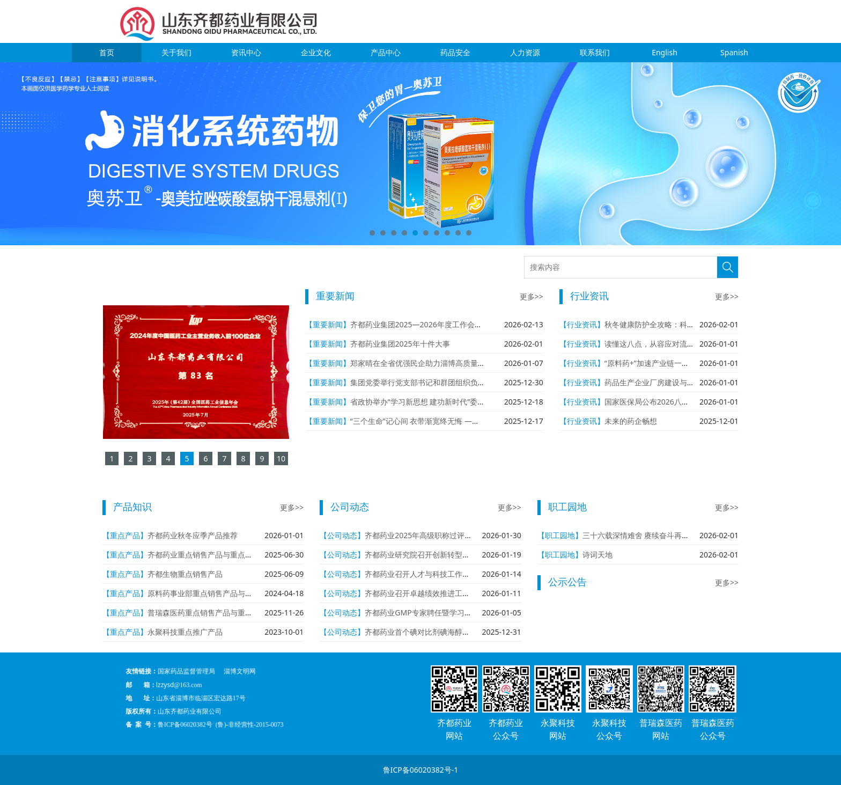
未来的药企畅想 (630, 421)
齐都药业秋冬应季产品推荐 (192, 535)
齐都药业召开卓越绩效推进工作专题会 (428, 593)
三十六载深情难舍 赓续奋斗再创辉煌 (643, 535)
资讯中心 (246, 52)
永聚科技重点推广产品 (185, 632)
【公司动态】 (342, 535)
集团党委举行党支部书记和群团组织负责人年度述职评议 (444, 382)
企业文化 (316, 52)
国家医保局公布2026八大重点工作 (661, 402)
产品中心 (386, 52)
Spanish (734, 52)
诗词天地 (597, 554)
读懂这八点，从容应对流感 (649, 344)
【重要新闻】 (327, 324)
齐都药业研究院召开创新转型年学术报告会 (436, 554)
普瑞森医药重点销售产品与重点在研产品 (215, 612)
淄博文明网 (250, 686)
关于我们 (176, 52)
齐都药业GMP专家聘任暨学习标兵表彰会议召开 (444, 612)
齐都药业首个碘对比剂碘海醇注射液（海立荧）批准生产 (458, 632)
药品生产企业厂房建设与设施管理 (660, 382)
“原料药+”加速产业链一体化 (650, 363)
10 (468, 233)
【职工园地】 (559, 535)
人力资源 (525, 52)
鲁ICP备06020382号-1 (421, 770)
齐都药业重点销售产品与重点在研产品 (211, 554)
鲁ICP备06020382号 (226, 709)
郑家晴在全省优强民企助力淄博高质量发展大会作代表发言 (447, 363)
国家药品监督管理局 (227, 686)
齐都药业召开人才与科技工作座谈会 (425, 574)
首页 (106, 52)
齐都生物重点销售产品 (185, 574)
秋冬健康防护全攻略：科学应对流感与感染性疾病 (687, 324)
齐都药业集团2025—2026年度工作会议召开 (423, 324)
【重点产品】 (124, 535)
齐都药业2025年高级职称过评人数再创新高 (437, 535)
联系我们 (595, 52)
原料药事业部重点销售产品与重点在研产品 (218, 593)
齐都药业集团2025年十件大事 (400, 344)
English (664, 52)
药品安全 (455, 52)
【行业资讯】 (581, 324)
